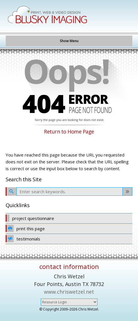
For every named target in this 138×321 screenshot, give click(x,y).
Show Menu (69, 40)
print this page (25, 228)
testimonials (23, 238)
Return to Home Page (69, 131)
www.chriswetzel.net (69, 291)
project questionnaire (30, 218)
